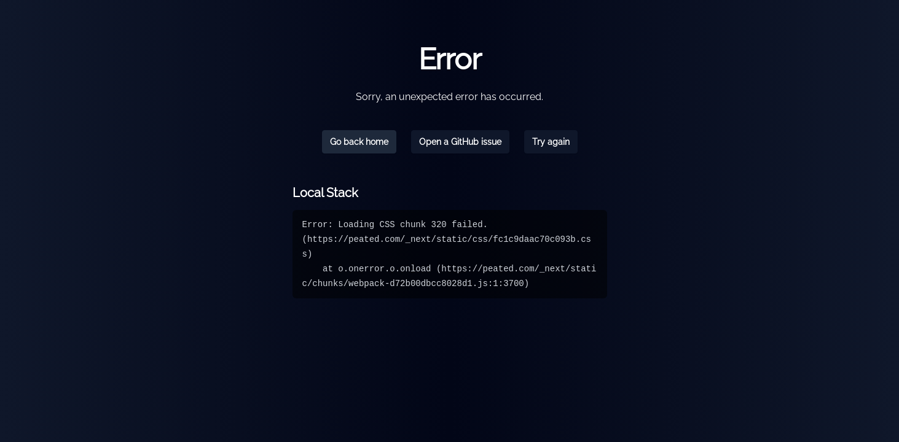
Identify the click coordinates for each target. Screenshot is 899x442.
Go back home (359, 142)
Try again (551, 142)
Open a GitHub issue (460, 142)
